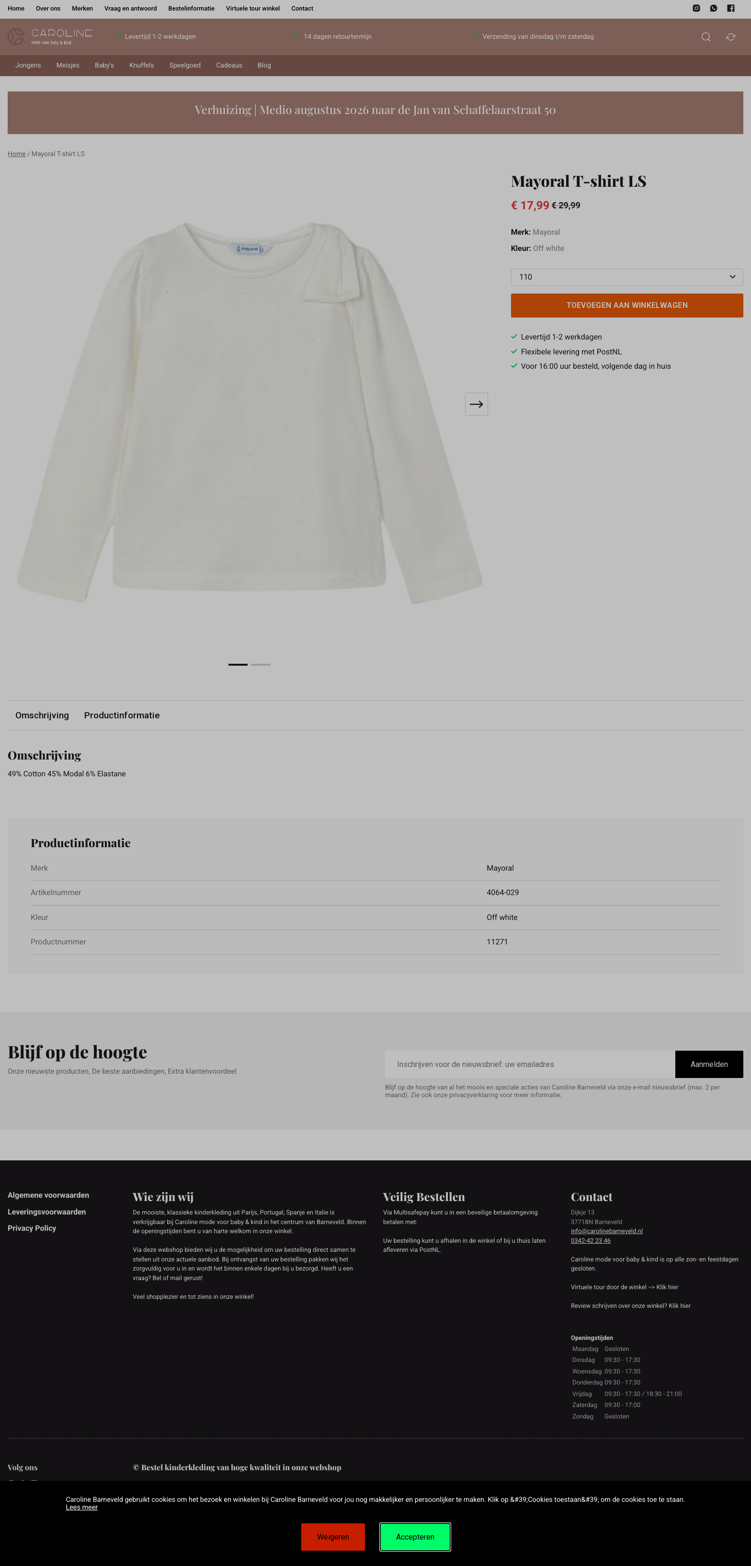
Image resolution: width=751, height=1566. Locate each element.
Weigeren (333, 1537)
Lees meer (82, 1507)
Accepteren (415, 1537)
